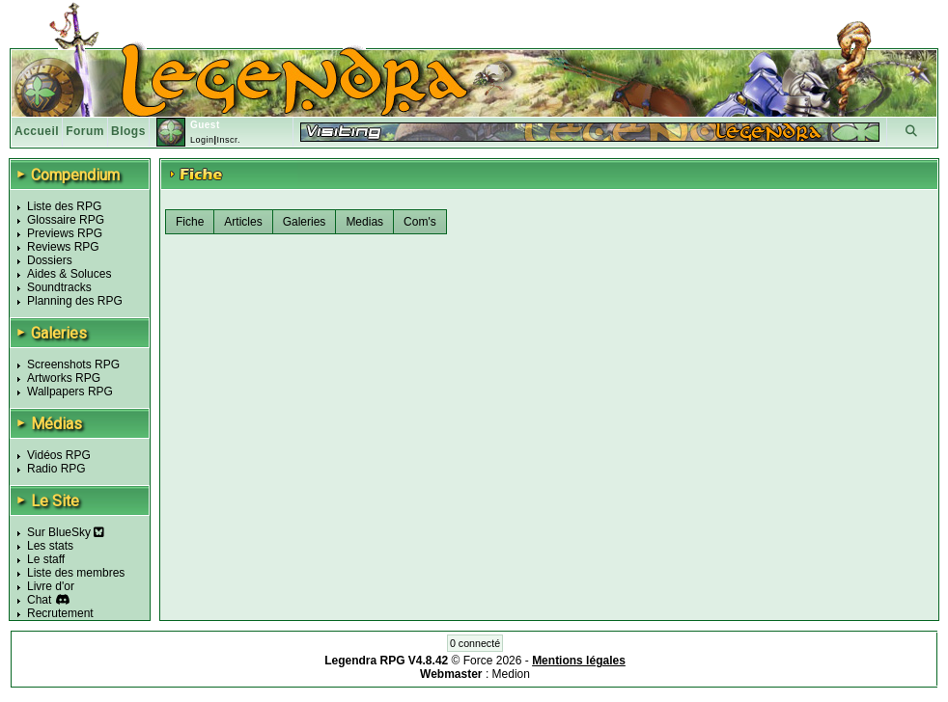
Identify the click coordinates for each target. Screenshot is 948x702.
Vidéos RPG (59, 455)
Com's (420, 222)
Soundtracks (59, 287)
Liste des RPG (64, 206)
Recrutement (60, 613)
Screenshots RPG (73, 364)
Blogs (128, 131)
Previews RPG (64, 233)
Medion (511, 674)
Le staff (46, 559)
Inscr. (228, 140)
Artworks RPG (63, 378)
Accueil (36, 131)
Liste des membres (76, 573)
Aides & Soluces (69, 274)
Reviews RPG (63, 247)
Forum (85, 131)
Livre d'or (50, 586)
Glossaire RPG (65, 220)
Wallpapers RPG (70, 391)
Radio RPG (56, 468)
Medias (364, 222)
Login (202, 140)
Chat (39, 600)
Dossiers (49, 260)
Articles (243, 222)
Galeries (304, 222)
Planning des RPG (75, 301)
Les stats (50, 546)
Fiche (190, 222)
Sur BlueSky (65, 532)
